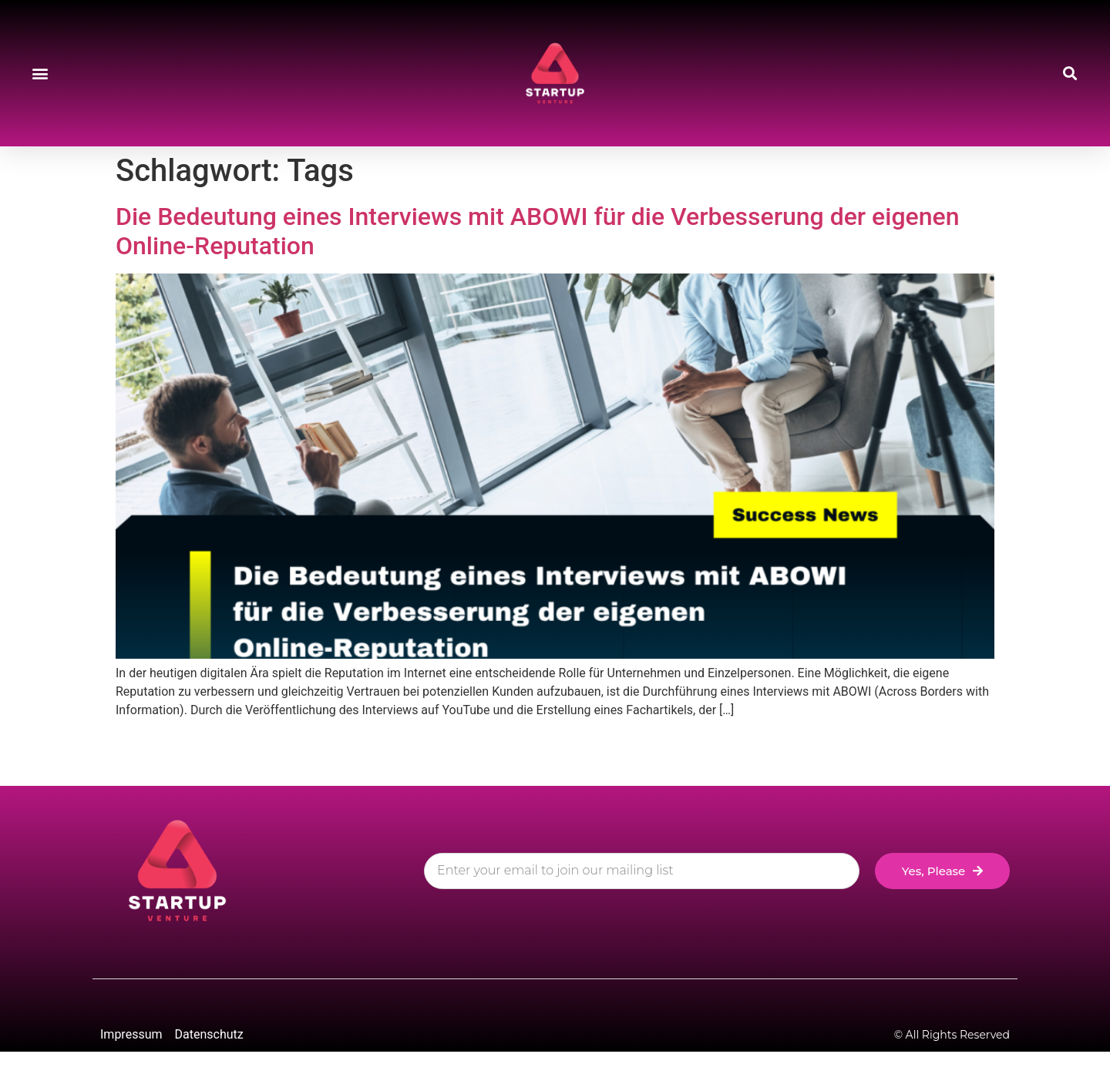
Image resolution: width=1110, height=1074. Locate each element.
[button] (39, 73)
